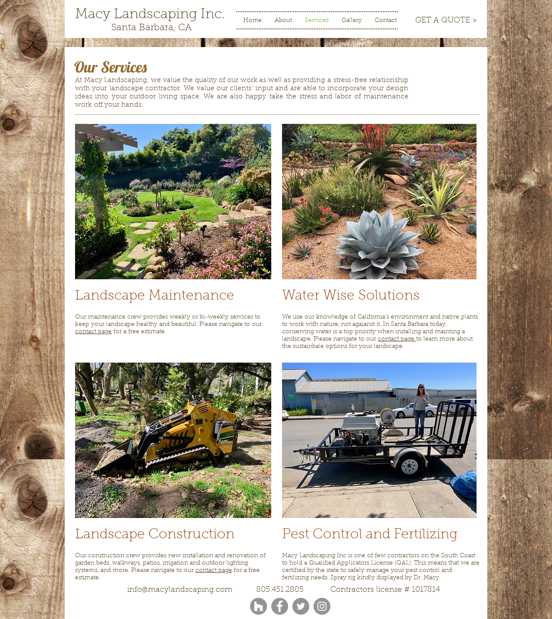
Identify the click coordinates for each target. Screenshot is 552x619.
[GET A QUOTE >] (446, 21)
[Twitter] (300, 606)
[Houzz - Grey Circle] (258, 606)
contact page (93, 332)
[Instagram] (322, 606)
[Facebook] (279, 606)
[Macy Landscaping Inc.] (150, 14)
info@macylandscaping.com (179, 590)
